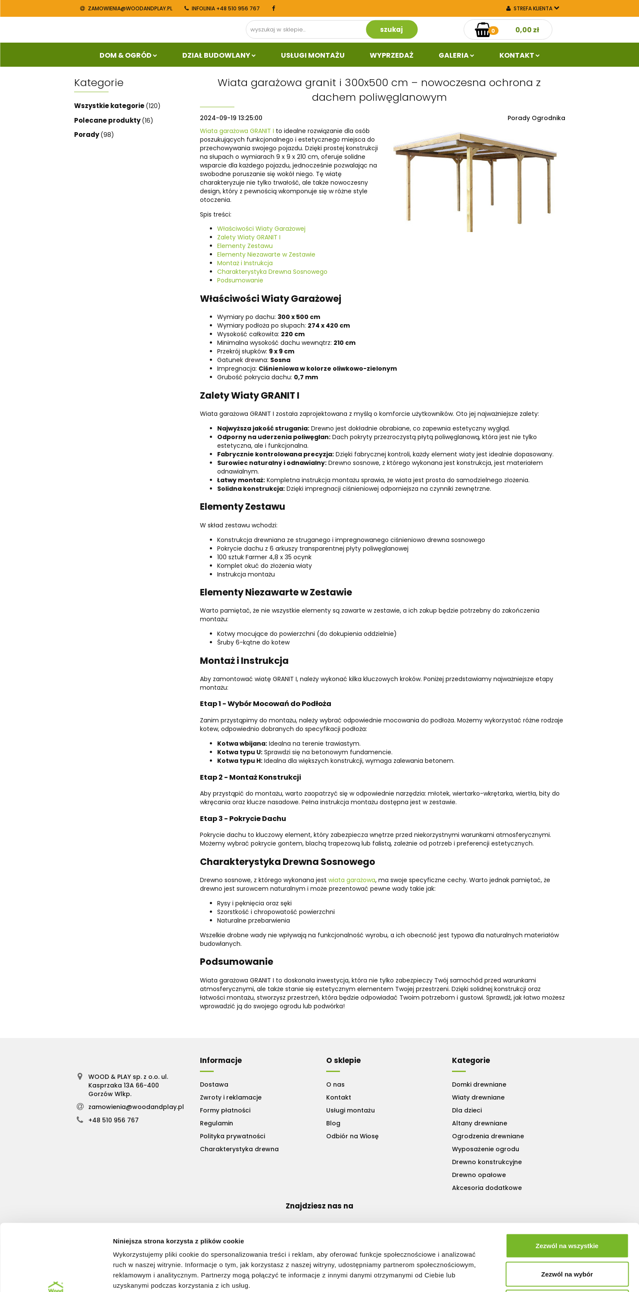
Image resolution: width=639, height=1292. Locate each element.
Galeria (456, 55)
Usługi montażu (350, 1110)
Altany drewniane (479, 1123)
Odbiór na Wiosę (352, 1136)
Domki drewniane (479, 1084)
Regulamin (216, 1123)
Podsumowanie (240, 280)
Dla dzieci (467, 1110)
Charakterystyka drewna (239, 1149)
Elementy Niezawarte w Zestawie (266, 254)
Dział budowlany (219, 55)
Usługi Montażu (313, 55)
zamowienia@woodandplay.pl (126, 8)
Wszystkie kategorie (110, 105)
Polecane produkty (108, 120)
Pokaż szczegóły (460, 1275)
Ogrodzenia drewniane (488, 1136)
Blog (333, 1123)
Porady (87, 134)
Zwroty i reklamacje (231, 1097)
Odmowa (566, 1235)
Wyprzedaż (392, 55)
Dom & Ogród (128, 55)
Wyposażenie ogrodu (485, 1149)
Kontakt (519, 55)
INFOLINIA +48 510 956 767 (222, 8)
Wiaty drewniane (478, 1097)
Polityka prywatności (232, 1136)
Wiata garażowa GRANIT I (237, 131)
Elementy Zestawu (245, 246)
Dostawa (214, 1084)
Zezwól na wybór (567, 1207)
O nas (335, 1084)
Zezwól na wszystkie (567, 1179)
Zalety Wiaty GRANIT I (249, 237)
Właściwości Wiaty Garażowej (261, 228)
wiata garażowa (351, 880)
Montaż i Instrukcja (245, 263)
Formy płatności (225, 1110)
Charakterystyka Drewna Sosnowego (272, 271)
